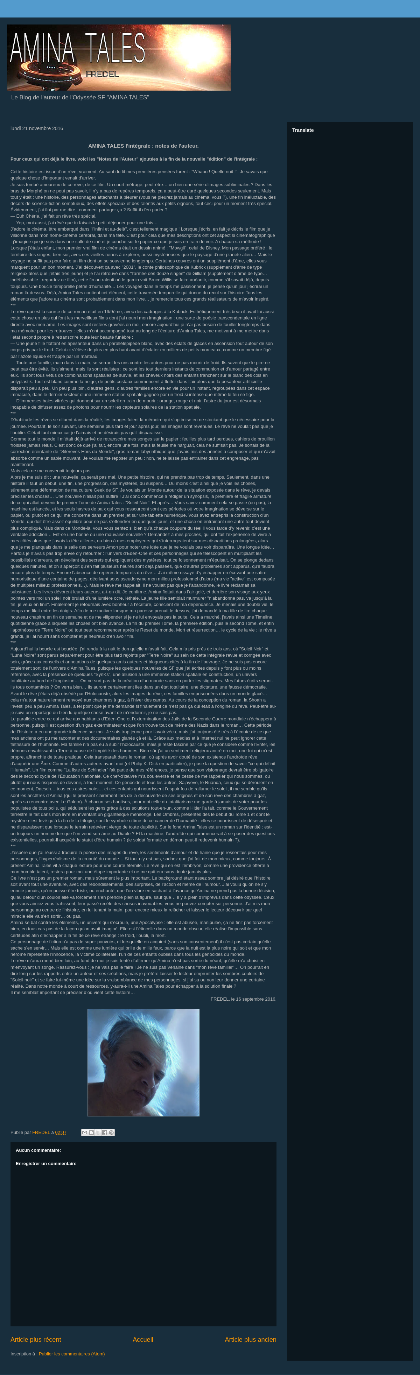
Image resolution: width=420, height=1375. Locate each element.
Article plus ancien (250, 1339)
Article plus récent (35, 1339)
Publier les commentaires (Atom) (72, 1353)
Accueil (143, 1339)
